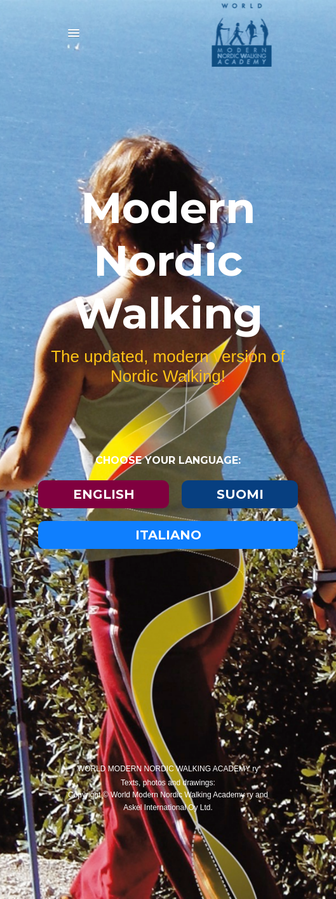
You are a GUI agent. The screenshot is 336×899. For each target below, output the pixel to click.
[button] (74, 34)
